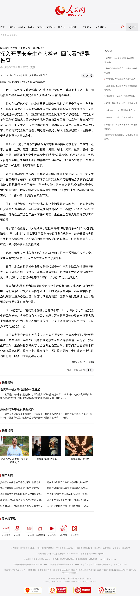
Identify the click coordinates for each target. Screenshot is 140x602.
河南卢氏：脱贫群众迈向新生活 (119, 117)
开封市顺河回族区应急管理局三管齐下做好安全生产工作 (28, 488)
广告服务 (60, 548)
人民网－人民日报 (38, 75)
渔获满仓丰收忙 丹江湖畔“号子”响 (121, 110)
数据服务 (88, 548)
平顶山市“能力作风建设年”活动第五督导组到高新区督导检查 (77, 494)
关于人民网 (30, 548)
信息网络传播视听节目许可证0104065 (20, 570)
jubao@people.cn (97, 554)
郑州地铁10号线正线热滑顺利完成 (120, 79)
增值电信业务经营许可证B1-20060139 (66, 565)
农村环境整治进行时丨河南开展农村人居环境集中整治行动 (76, 506)
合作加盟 (69, 548)
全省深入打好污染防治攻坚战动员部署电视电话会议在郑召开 (30, 506)
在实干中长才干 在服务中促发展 (20, 389)
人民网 (3, 35)
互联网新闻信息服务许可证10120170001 (30, 565)
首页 (2, 27)
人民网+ (17, 530)
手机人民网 (29, 530)
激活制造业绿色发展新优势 (17, 409)
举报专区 (73, 27)
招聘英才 (50, 548)
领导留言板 (40, 530)
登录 (133, 27)
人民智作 (75, 530)
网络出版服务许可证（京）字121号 (94, 570)
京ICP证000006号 (117, 570)
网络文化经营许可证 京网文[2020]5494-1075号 (57, 570)
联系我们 (126, 548)
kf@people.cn (44, 559)
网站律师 (107, 548)
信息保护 (116, 548)
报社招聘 (41, 548)
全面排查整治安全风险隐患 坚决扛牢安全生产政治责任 (27, 494)
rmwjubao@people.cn (107, 559)
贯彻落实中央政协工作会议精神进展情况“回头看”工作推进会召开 (32, 482)
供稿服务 (79, 548)
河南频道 (13, 35)
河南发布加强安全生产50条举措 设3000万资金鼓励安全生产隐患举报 (81, 482)
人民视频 (52, 530)
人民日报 (6, 530)
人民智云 (63, 530)
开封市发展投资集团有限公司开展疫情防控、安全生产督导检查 (78, 500)
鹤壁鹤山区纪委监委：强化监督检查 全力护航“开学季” (27, 500)
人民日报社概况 (17, 548)
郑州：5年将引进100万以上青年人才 (121, 103)
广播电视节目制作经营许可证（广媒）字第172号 (106, 565)
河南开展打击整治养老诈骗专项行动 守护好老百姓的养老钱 (76, 488)
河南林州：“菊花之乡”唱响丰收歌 (120, 96)
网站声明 (98, 548)
